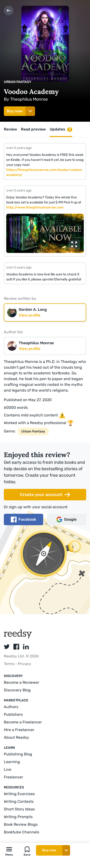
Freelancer (13, 777)
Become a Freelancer (23, 722)
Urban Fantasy (17, 82)
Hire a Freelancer (19, 729)
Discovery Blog (17, 690)
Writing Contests (19, 801)
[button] (9, 850)
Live (7, 769)
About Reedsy (16, 737)
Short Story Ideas (19, 809)
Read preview (33, 129)
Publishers (13, 714)
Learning (12, 762)
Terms (9, 663)
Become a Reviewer (21, 682)
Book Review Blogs (21, 824)
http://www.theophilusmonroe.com (35, 207)
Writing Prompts (18, 816)
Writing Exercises (19, 794)
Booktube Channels (21, 832)
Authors (11, 707)
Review (10, 129)
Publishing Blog (18, 754)
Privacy (24, 663)
